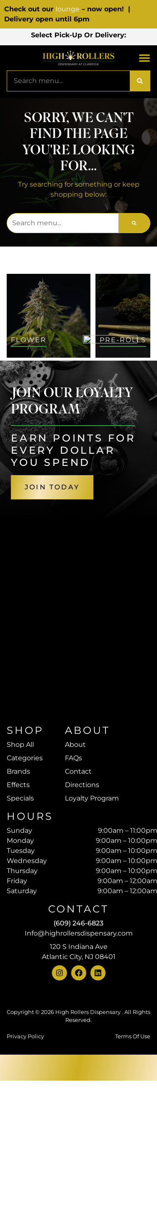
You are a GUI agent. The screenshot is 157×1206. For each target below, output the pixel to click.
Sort (64, 384)
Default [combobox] (68, 394)
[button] (78, 49)
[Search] (140, 96)
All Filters (26, 394)
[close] (144, 17)
